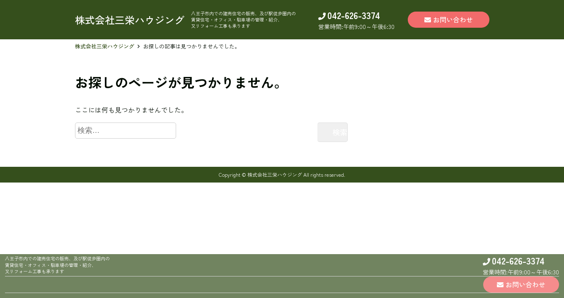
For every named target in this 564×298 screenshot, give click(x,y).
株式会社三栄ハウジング (104, 46)
